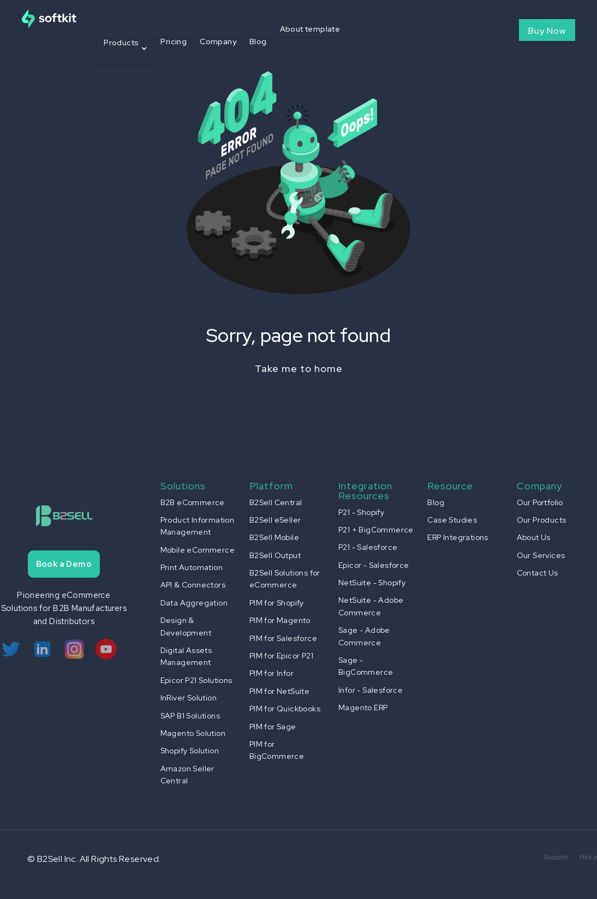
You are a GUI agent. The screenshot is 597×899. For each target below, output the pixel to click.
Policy (588, 857)
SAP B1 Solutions (190, 716)
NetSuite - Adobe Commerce (370, 606)
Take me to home (299, 368)
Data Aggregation (194, 603)
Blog (258, 41)
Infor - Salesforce (370, 690)
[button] (125, 47)
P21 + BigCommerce (376, 530)
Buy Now (547, 31)
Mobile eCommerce (197, 550)
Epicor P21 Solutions (196, 680)
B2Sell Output (275, 555)
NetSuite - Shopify (371, 583)
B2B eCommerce (192, 502)
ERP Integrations (457, 537)
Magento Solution (192, 733)
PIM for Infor (271, 673)
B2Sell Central (275, 502)
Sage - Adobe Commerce (364, 636)
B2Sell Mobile (274, 537)
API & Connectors (192, 585)
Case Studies (452, 520)
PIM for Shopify (276, 603)
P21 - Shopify (361, 512)
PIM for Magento (280, 620)
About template (310, 29)
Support (556, 857)
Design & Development (185, 626)
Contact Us (537, 573)
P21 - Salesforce (367, 547)
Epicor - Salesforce (373, 565)
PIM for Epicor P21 (281, 656)
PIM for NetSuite (279, 691)
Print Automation (191, 567)
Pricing (173, 41)
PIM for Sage (272, 727)
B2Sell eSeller (275, 520)
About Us (534, 537)
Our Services (541, 555)
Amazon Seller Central (187, 775)
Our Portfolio (540, 502)
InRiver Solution (188, 698)
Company (218, 41)
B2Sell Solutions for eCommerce (284, 579)
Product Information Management (197, 526)
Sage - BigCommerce (365, 666)
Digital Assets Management (186, 656)
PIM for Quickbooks (284, 709)
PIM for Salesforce (283, 638)
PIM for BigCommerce (276, 750)
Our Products (541, 520)
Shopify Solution (189, 751)
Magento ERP (362, 707)
